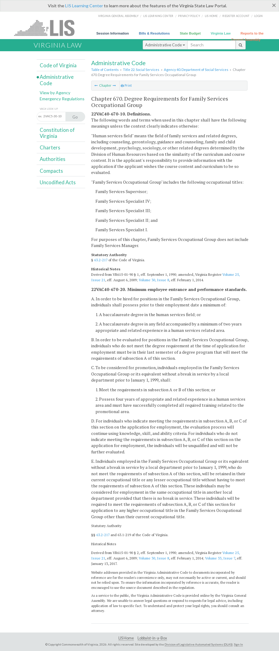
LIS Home (126, 638)
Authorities (52, 159)
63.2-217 (101, 260)
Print (126, 85)
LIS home (211, 16)
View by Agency (55, 92)
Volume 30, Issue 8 (154, 280)
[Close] (274, 5)
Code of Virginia (58, 65)
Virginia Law (221, 33)
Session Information (112, 33)
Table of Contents (105, 70)
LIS (47, 27)
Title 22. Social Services (141, 70)
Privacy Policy (189, 16)
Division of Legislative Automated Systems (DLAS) (198, 644)
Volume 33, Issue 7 (220, 558)
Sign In (238, 644)
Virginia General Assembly (118, 16)
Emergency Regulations (62, 98)
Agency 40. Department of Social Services (196, 70)
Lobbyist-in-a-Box (152, 638)
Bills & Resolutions (154, 33)
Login (258, 16)
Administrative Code (165, 44)
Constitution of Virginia (57, 133)
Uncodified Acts (58, 182)
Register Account (235, 16)
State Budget (190, 33)
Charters (50, 147)
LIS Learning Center (84, 5)
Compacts (51, 171)
